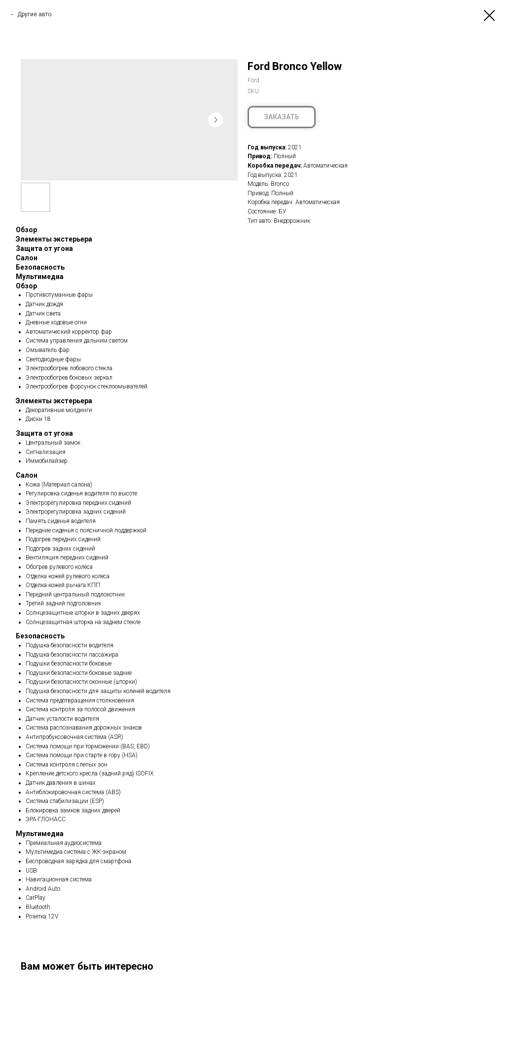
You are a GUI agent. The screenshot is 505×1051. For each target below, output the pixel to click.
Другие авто (34, 14)
